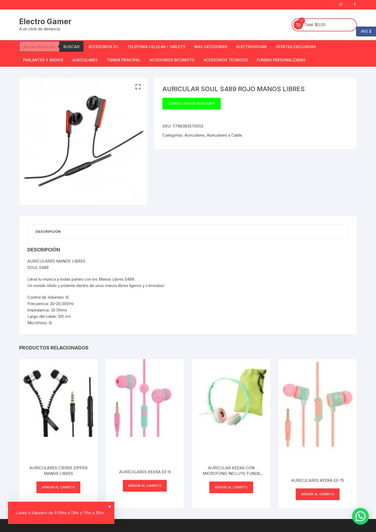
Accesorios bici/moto (172, 60)
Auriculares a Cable (224, 135)
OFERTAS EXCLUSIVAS (296, 46)
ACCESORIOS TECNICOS (226, 60)
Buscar (71, 46)
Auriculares (85, 60)
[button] (138, 87)
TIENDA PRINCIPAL (123, 60)
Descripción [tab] (48, 231)
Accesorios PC (103, 46)
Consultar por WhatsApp (191, 103)
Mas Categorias (210, 46)
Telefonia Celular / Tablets (156, 46)
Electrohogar (251, 46)
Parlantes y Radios (43, 60)
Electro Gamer (45, 21)
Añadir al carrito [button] (58, 487)
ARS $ (363, 31)
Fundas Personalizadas (281, 60)
